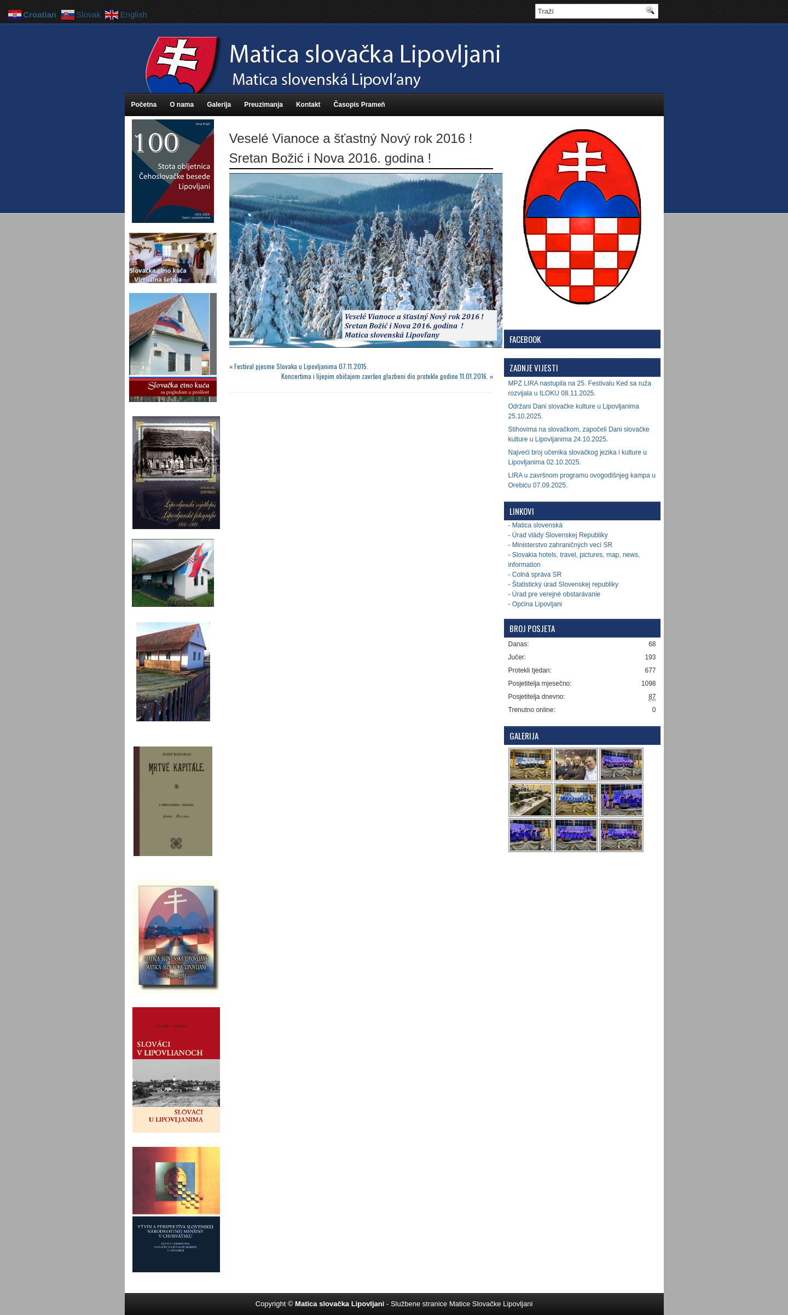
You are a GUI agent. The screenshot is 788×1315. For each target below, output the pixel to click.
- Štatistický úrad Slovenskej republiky (563, 584)
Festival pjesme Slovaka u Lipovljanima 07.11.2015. (301, 366)
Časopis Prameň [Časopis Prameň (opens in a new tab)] (359, 104)
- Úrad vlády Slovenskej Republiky (558, 535)
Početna (144, 104)
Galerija (219, 104)
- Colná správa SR (535, 574)
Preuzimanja (263, 104)
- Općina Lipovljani (535, 604)
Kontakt (308, 104)
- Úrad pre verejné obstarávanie (554, 594)
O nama (182, 104)
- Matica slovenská (535, 525)
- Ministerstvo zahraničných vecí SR (560, 545)
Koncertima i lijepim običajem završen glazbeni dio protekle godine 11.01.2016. (384, 376)
